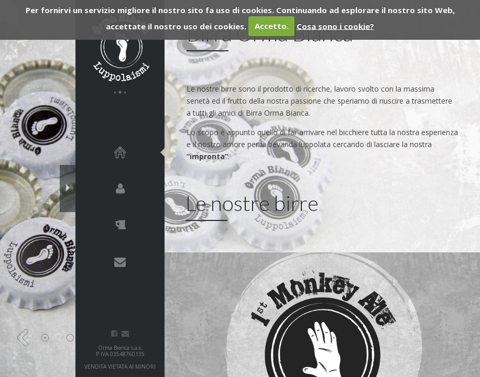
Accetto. (272, 25)
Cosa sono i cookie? (335, 25)
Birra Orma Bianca (120, 47)
